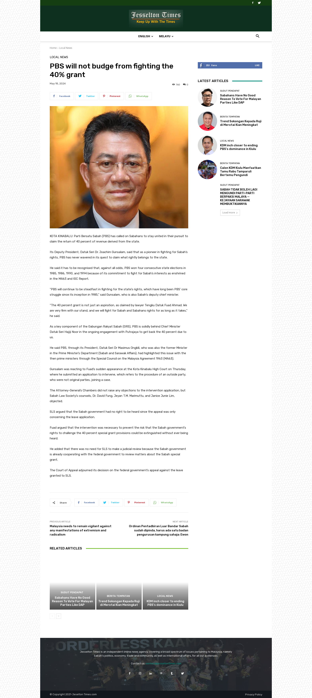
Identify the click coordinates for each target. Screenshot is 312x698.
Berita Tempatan (118, 596)
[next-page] (58, 616)
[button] (257, 36)
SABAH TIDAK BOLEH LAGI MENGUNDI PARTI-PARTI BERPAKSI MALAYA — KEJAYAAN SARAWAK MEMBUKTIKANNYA (238, 197)
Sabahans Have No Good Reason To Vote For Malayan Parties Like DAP (72, 601)
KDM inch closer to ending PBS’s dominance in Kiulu (165, 603)
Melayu (166, 36)
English (145, 36)
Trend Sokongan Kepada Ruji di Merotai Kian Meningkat (119, 603)
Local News (65, 48)
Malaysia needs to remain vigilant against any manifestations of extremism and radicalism (80, 530)
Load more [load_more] (230, 212)
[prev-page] (52, 616)
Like (257, 65)
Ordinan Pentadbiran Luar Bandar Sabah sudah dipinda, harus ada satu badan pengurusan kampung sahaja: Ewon (158, 530)
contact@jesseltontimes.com (163, 663)
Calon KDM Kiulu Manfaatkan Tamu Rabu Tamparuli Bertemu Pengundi (240, 171)
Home (53, 48)
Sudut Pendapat (71, 593)
